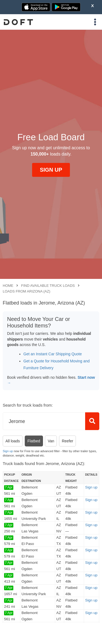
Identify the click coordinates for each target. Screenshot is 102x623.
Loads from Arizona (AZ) (26, 291)
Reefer (67, 441)
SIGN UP (51, 170)
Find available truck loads (48, 286)
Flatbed (33, 441)
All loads (12, 441)
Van (51, 441)
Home (8, 286)
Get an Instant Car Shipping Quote (52, 354)
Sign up (8, 451)
